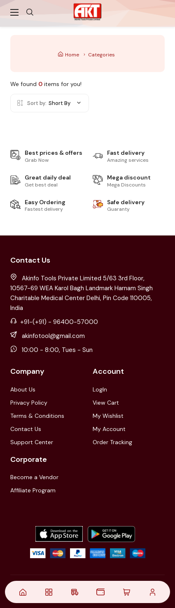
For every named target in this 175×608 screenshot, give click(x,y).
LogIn (100, 389)
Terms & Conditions (37, 415)
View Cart (106, 402)
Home (68, 54)
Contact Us (25, 429)
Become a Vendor (34, 477)
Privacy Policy (28, 402)
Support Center (31, 442)
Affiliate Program (33, 490)
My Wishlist (108, 415)
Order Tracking (112, 442)
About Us (22, 389)
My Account (109, 429)
